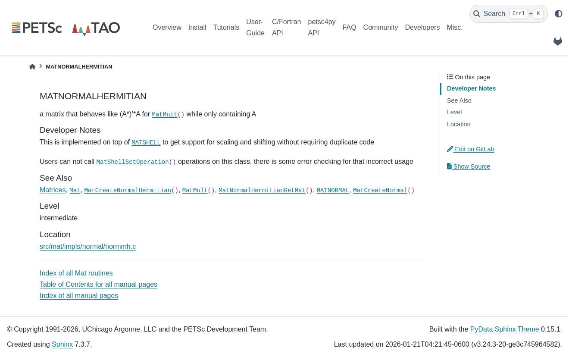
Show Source (468, 166)
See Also (459, 100)
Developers (422, 27)
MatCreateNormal (380, 190)
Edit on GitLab (470, 149)
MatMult (165, 114)
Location (458, 124)
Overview (167, 27)
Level (454, 112)
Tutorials (226, 27)
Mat (74, 190)
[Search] (508, 14)
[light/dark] (558, 13)
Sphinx (62, 344)
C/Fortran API (286, 27)
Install (197, 27)
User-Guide (255, 27)
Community (380, 27)
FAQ (349, 27)
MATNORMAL (333, 190)
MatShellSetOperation (133, 162)
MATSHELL (145, 142)
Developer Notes (471, 88)
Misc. (455, 27)
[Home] (32, 66)
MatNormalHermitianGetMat (262, 190)
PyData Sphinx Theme (504, 329)
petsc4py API (322, 27)
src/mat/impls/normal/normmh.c (88, 246)
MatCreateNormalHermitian (127, 190)
